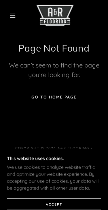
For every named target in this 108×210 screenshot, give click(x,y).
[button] (12, 15)
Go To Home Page (54, 97)
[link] (55, 15)
